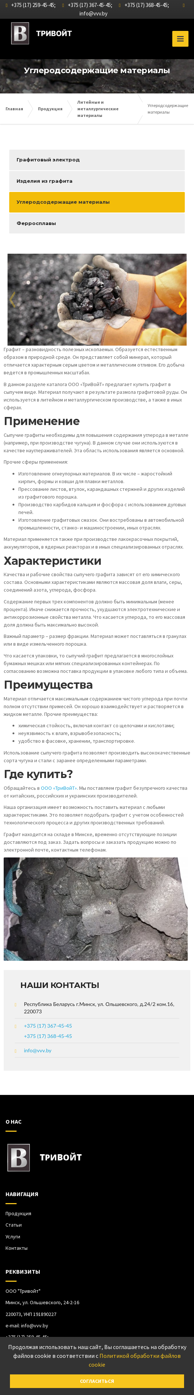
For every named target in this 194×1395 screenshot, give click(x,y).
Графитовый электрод (48, 160)
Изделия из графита (45, 181)
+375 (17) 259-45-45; (31, 4)
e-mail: (27, 1325)
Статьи (14, 1224)
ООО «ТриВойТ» (59, 788)
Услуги (13, 1236)
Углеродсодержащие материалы (63, 202)
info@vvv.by (93, 13)
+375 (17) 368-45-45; (144, 4)
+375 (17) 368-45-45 (48, 1036)
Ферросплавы (36, 223)
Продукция (18, 1213)
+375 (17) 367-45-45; (87, 4)
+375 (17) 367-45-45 (48, 1026)
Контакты (17, 1248)
